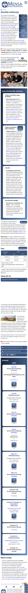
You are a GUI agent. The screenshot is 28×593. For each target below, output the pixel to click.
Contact (26, 589)
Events (4, 9)
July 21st (14, 429)
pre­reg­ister (24, 569)
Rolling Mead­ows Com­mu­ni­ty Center (14, 540)
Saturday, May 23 (14, 379)
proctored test (5, 565)
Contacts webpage (16, 54)
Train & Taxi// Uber (9, 355)
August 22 (14, 454)
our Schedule (4, 32)
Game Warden (19, 158)
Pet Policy (23, 222)
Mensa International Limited (12, 592)
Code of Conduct (22, 248)
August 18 (14, 472)
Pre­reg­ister (15, 102)
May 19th (14, 367)
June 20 (23, 18)
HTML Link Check (23, 585)
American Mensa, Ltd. (10, 591)
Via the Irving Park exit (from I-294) (11, 351)
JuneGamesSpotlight (20, 128)
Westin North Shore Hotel (14, 508)
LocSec (14, 240)
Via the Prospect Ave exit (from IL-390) (12, 347)
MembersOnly (26, 592)
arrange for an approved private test (15, 579)
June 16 (14, 412)
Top (26, 585)
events (16, 231)
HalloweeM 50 (14, 504)
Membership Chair (20, 233)
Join (26, 587)
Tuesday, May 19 (22, 35)
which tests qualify (12, 117)
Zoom (15, 370)
